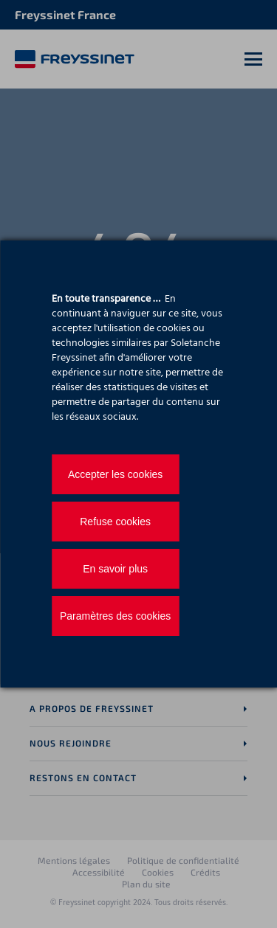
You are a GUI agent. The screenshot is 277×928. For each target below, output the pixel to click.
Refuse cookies (115, 521)
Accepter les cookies (115, 474)
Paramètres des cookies (115, 616)
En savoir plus (115, 569)
